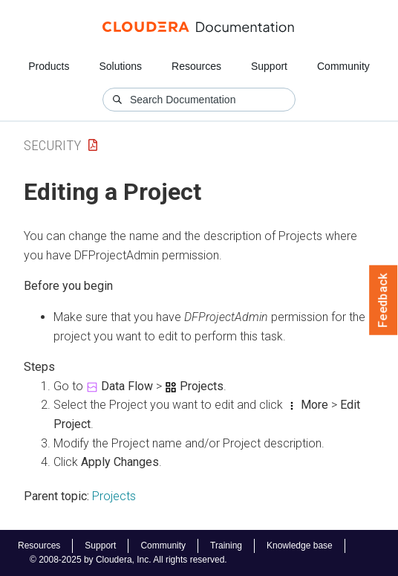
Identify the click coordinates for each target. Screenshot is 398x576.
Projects (114, 496)
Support (269, 66)
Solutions (120, 66)
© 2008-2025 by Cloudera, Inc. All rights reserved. (128, 559)
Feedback (383, 300)
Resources (196, 66)
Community (343, 66)
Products (48, 66)
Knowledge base (300, 545)
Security (52, 145)
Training (226, 545)
